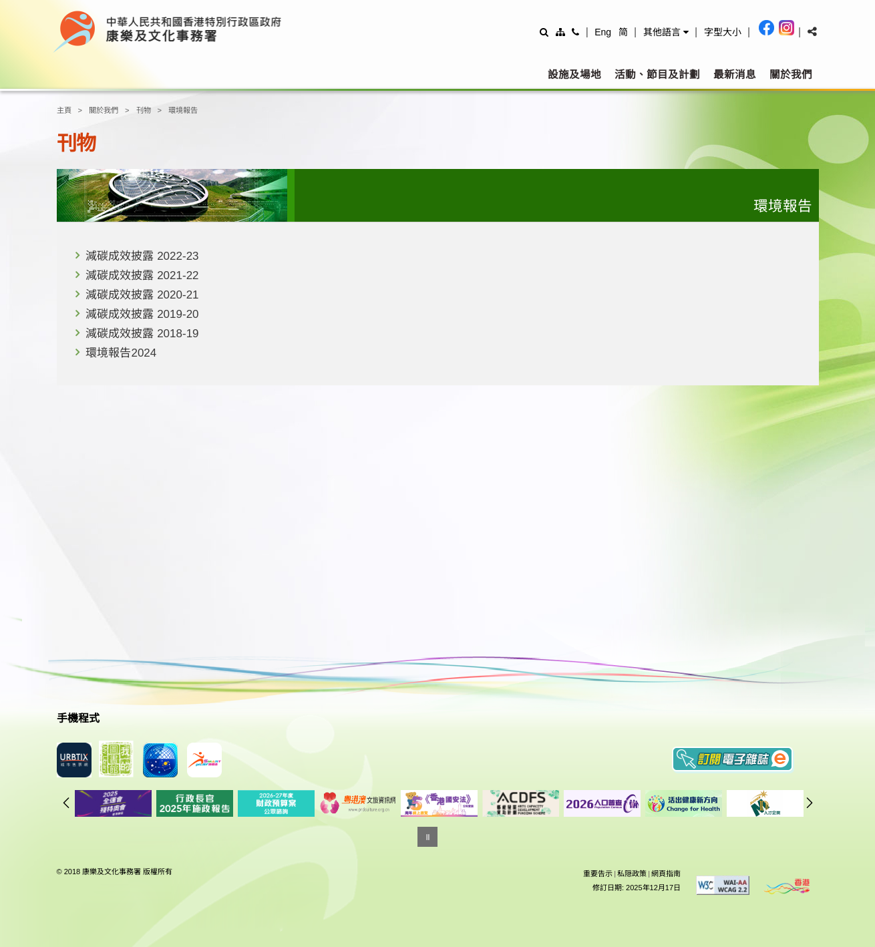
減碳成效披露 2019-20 (141, 314)
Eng (602, 32)
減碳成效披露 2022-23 (141, 256)
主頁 (64, 110)
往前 (66, 803)
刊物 (143, 110)
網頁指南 (666, 874)
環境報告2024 (120, 353)
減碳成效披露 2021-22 (141, 275)
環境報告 (183, 110)
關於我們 (790, 74)
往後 (809, 803)
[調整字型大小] (722, 31)
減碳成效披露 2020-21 (141, 295)
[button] (666, 32)
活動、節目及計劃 (657, 74)
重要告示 (597, 874)
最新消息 (734, 74)
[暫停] (427, 837)
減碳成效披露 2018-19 (141, 333)
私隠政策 (632, 874)
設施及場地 (574, 74)
